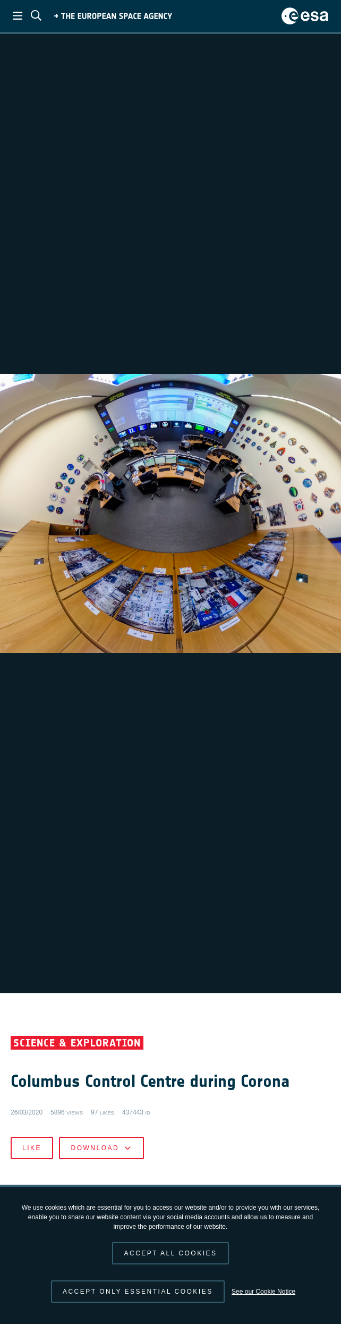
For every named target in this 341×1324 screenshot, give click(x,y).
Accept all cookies (170, 1253)
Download (101, 1148)
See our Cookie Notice (263, 1291)
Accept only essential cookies (138, 1291)
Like (31, 1148)
